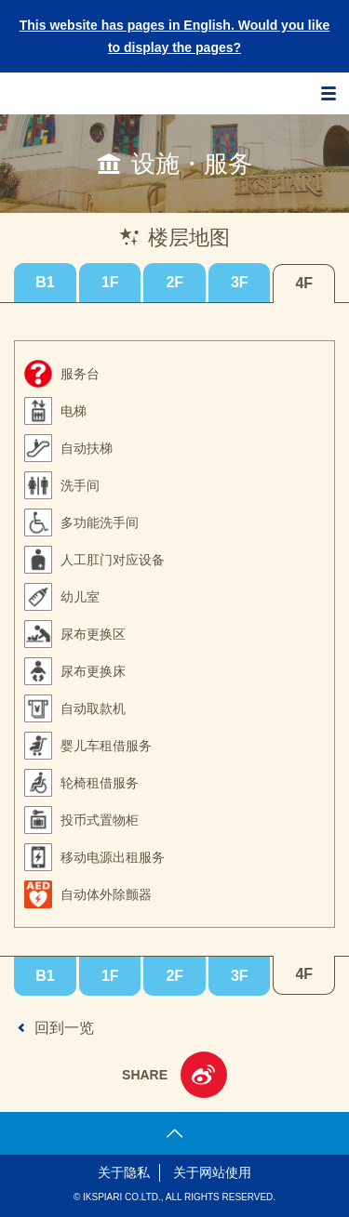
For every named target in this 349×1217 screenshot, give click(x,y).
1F (110, 282)
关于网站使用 (212, 1172)
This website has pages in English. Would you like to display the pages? (174, 36)
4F (304, 283)
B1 (44, 282)
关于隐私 (124, 1172)
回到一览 (64, 1028)
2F (174, 282)
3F (239, 282)
